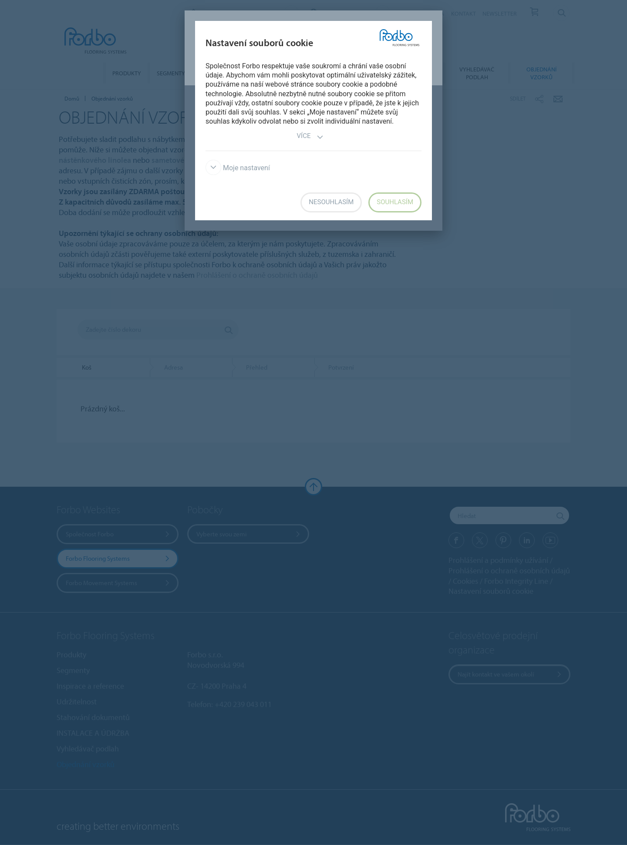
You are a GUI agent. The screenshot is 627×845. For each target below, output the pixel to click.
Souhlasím (395, 202)
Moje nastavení (238, 168)
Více (310, 137)
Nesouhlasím (331, 202)
